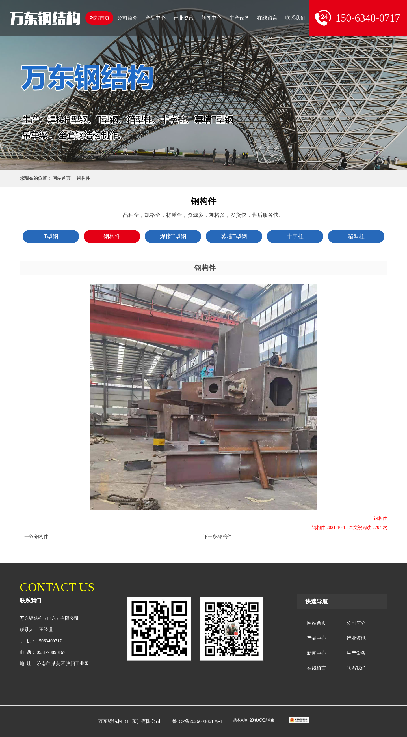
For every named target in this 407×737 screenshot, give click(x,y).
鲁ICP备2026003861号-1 (197, 721)
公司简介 (127, 18)
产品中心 (155, 18)
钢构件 (41, 536)
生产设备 (239, 18)
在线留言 (267, 18)
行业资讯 (183, 18)
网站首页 (99, 18)
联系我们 (295, 18)
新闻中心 (211, 18)
